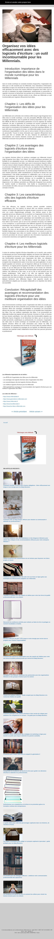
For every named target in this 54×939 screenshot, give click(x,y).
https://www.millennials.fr (10, 401)
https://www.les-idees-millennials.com (14, 406)
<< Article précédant (19, 412)
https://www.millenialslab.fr (11, 396)
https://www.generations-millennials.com (15, 399)
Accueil (5, 422)
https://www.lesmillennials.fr (11, 404)
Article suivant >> (36, 412)
